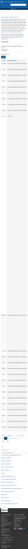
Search (25, 5)
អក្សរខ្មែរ (6, 537)
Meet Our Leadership (6, 461)
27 (18, 438)
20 (20, 435)
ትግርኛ (2, 547)
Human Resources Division (7, 491)
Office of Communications (7, 467)
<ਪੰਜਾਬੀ (10, 537)
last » (8, 441)
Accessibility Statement (19, 518)
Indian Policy (4, 494)
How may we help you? (5, 4)
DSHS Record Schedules (7, 452)
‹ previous (9, 435)
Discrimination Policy (6, 500)
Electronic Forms (5, 450)
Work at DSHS (4, 520)
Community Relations (6, 458)
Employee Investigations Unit (8, 476)
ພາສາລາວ (8, 546)
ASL (6, 547)
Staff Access (4, 517)
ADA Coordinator (5, 497)
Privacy (2, 473)
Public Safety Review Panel (7, 482)
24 (8, 438)
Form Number (5, 41)
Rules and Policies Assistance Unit (9, 485)
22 (2, 438)
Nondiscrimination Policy (19, 517)
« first (3, 435)
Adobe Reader (17, 520)
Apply (3, 57)
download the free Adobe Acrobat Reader (11, 32)
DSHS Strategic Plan (6, 464)
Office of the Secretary (9, 11)
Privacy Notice (17, 524)
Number (4, 60)
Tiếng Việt (3, 542)
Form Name (4, 50)
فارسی (3, 543)
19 (17, 435)
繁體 (5, 535)
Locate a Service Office (6, 523)
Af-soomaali (4, 539)
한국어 (8, 535)
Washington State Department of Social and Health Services (14, 1)
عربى (2, 537)
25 (11, 438)
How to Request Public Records (8, 479)
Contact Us (3, 521)
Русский (3, 533)
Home (2, 11)
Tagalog (3, 546)
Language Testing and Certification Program (11, 488)
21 (23, 435)
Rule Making (17, 526)
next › (3, 441)
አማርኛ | (8, 542)
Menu (14, 9)
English (3, 531)
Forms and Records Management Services (11, 455)
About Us (3, 518)
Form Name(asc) (11, 60)
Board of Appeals (5, 470)
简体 (2, 535)
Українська (10, 539)
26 (14, 438)
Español (7, 531)
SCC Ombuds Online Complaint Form (9, 503)
